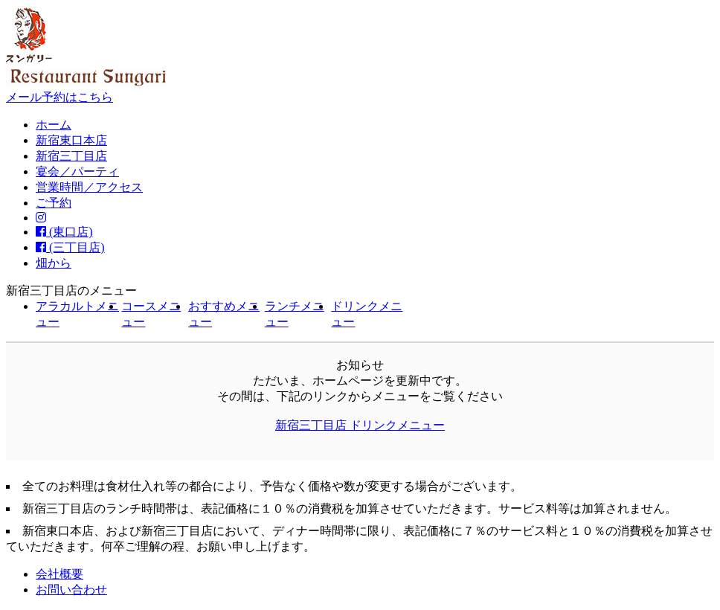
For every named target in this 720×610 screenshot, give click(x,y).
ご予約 (53, 202)
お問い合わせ (71, 589)
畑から (53, 263)
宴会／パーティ (77, 171)
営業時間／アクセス (89, 187)
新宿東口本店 (71, 140)
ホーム (53, 124)
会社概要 (59, 574)
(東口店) (64, 231)
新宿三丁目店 (71, 156)
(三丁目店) (70, 247)
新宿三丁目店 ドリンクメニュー (360, 425)
